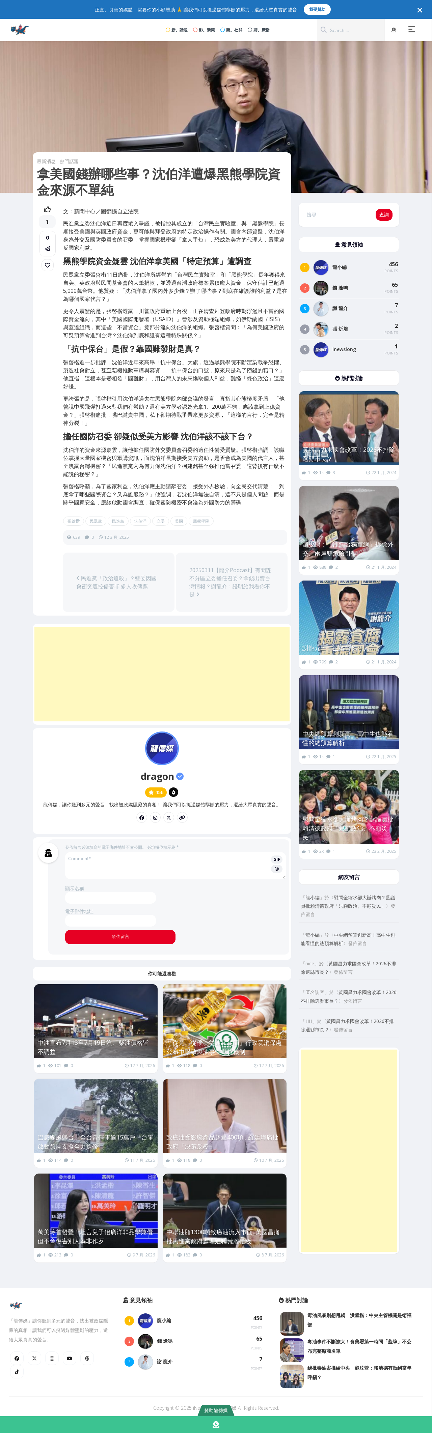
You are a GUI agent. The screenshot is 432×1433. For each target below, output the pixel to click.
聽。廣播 (259, 30)
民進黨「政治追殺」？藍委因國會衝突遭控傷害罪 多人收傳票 (116, 582)
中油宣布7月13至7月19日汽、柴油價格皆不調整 (93, 1047)
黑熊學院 (201, 521)
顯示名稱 (74, 888)
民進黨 (118, 521)
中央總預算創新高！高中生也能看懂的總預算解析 (348, 738)
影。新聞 (204, 30)
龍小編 (339, 267)
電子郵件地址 (79, 911)
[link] (48, 265)
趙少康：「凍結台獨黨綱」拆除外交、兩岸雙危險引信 (348, 548)
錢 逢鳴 (340, 287)
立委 (161, 521)
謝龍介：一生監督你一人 (335, 648)
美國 (179, 521)
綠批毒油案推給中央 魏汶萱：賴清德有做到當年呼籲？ (359, 1372)
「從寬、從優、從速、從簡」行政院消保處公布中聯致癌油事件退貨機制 (224, 1047)
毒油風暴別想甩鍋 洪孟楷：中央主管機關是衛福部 (359, 1320)
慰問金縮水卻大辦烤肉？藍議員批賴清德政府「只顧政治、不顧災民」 (348, 828)
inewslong (344, 349)
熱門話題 (69, 161)
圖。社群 (231, 30)
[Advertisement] (162, 674)
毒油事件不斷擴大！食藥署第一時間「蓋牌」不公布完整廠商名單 (359, 1346)
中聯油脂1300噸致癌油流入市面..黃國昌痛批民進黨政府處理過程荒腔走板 (223, 1236)
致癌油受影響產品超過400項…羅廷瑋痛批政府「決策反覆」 (222, 1141)
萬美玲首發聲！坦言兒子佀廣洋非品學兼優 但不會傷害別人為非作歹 (95, 1236)
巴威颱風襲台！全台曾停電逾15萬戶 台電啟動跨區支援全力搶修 (95, 1141)
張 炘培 (340, 328)
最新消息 (46, 161)
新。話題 (177, 30)
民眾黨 (96, 521)
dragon (162, 776)
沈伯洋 (140, 521)
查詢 (384, 215)
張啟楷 (74, 521)
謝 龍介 (340, 308)
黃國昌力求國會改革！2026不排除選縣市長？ (348, 454)
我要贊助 (317, 9)
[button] (413, 30)
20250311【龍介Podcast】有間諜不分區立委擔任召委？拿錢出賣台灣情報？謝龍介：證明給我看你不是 (230, 582)
